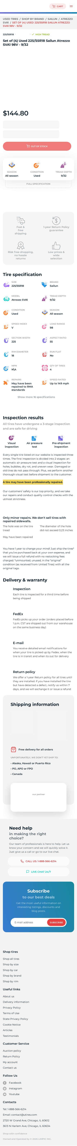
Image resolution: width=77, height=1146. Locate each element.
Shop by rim (10, 981)
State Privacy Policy (15, 1019)
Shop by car (10, 970)
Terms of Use (11, 1013)
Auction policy (12, 1050)
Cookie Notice (11, 1024)
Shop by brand (33, 19)
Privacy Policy (11, 1007)
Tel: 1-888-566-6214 (14, 1109)
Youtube (11, 1094)
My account (10, 1062)
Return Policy (11, 1056)
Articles (7, 1030)
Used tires (11, 19)
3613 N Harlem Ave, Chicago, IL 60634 (26, 1126)
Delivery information (16, 1002)
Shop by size (11, 964)
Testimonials (11, 1035)
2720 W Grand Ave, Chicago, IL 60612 (26, 1120)
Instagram (12, 1088)
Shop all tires (11, 958)
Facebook (12, 1083)
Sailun (53, 19)
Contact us (9, 1067)
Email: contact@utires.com (20, 1114)
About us (8, 996)
